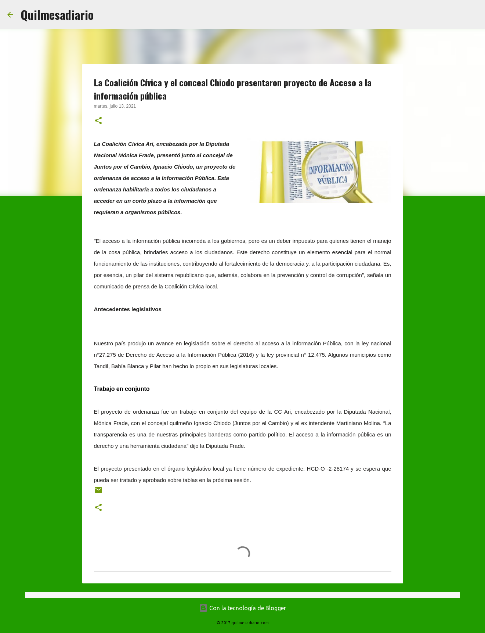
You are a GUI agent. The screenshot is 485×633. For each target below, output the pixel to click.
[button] (98, 121)
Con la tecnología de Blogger (242, 608)
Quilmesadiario (57, 14)
